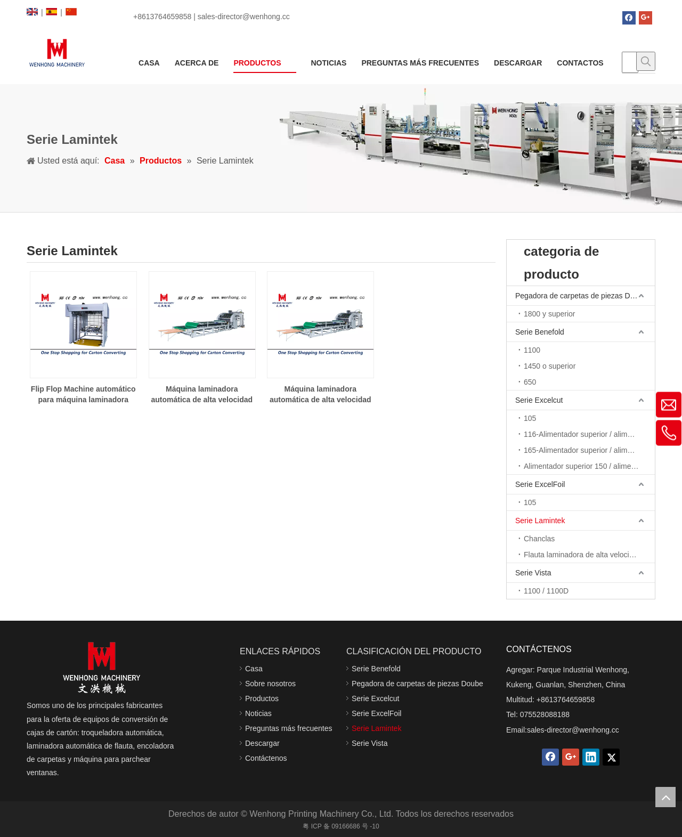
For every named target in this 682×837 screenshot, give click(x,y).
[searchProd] (630, 62)
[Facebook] (629, 18)
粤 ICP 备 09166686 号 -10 (341, 826)
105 (530, 418)
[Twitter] (611, 757)
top (665, 797)
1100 (532, 350)
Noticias (258, 713)
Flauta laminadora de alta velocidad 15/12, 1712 (589, 554)
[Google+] (645, 18)
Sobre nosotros (270, 683)
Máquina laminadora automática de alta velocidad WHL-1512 (202, 395)
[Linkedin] (590, 757)
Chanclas (539, 538)
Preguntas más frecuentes (288, 728)
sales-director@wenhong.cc (573, 730)
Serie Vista (533, 572)
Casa (254, 668)
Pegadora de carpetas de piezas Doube (581, 295)
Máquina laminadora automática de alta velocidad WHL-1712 (320, 395)
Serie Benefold (539, 332)
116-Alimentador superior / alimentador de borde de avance (589, 434)
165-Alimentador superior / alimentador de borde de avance (589, 450)
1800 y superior (549, 314)
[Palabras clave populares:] (645, 61)
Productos (262, 698)
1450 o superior (549, 366)
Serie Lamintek (540, 520)
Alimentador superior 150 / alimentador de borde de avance (589, 466)
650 (530, 382)
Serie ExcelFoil (540, 484)
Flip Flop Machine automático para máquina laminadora (83, 394)
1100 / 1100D (546, 591)
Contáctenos (266, 758)
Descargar (262, 743)
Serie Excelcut (539, 400)
